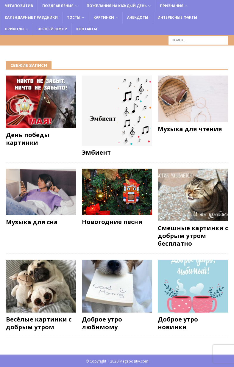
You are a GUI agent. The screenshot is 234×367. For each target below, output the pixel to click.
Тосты (73, 17)
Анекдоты (137, 17)
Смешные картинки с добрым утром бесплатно (193, 235)
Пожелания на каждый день (117, 5)
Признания (171, 5)
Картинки (103, 17)
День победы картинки (27, 139)
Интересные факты (177, 17)
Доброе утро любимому (102, 323)
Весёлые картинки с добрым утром (38, 323)
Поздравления (58, 5)
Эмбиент (96, 152)
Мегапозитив (18, 5)
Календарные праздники (31, 17)
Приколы (14, 29)
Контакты (86, 29)
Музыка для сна (32, 222)
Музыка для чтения (190, 129)
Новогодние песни (112, 222)
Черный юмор (52, 29)
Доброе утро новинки (178, 323)
